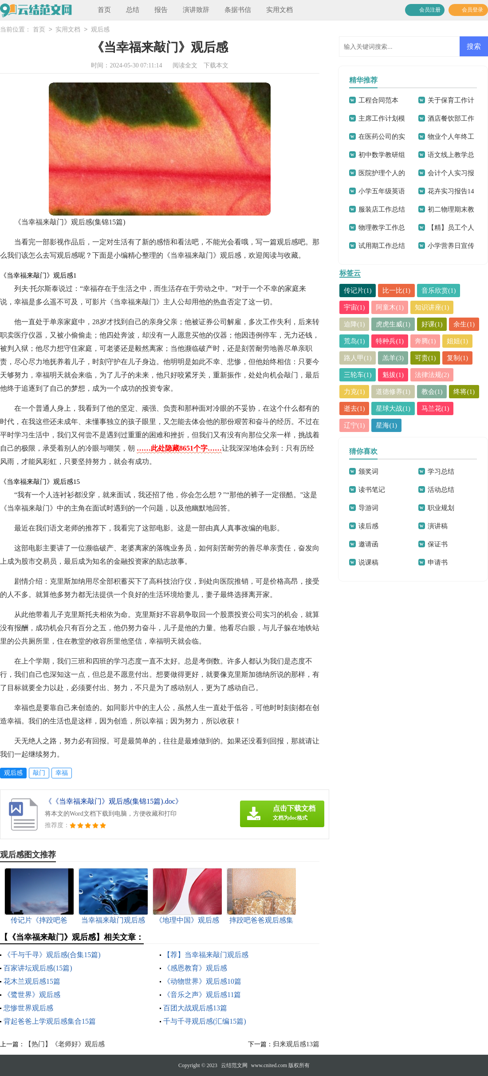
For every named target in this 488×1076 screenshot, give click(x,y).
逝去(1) (354, 408)
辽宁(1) (354, 425)
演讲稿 (438, 526)
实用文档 (279, 9)
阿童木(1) (390, 307)
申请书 (438, 562)
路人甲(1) (358, 357)
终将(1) (464, 391)
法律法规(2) (432, 374)
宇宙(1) (354, 307)
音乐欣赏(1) (438, 290)
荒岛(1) (354, 341)
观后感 (100, 30)
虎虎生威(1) (393, 324)
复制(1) (457, 357)
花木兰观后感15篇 (32, 981)
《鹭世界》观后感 (32, 994)
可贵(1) (425, 357)
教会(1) (432, 391)
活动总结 (441, 489)
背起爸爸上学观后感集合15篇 (50, 1021)
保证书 (438, 544)
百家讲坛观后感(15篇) (38, 968)
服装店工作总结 (381, 209)
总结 (132, 9)
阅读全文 (185, 65)
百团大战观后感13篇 (195, 1008)
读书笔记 (371, 489)
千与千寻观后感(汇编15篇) (204, 1021)
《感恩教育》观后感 (195, 968)
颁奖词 (368, 471)
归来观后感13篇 (296, 1044)
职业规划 (441, 507)
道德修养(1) (393, 391)
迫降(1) (354, 324)
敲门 (39, 773)
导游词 (368, 507)
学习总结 (441, 471)
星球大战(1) (393, 408)
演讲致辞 (196, 9)
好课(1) (432, 324)
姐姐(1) (457, 341)
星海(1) (386, 425)
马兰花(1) (435, 408)
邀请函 (368, 544)
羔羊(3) (393, 357)
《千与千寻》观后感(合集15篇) (52, 954)
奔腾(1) (425, 341)
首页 (104, 9)
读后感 (368, 526)
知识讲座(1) (432, 307)
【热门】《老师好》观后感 (65, 1044)
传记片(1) (358, 290)
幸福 (61, 773)
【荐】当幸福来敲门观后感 (205, 954)
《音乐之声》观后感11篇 (202, 994)
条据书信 (237, 9)
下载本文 (216, 65)
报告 (161, 9)
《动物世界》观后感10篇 (202, 981)
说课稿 (368, 562)
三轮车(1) (358, 374)
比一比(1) (397, 290)
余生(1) (464, 324)
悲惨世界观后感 (28, 1008)
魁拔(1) (393, 374)
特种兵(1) (390, 341)
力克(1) (354, 391)
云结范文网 (234, 1065)
